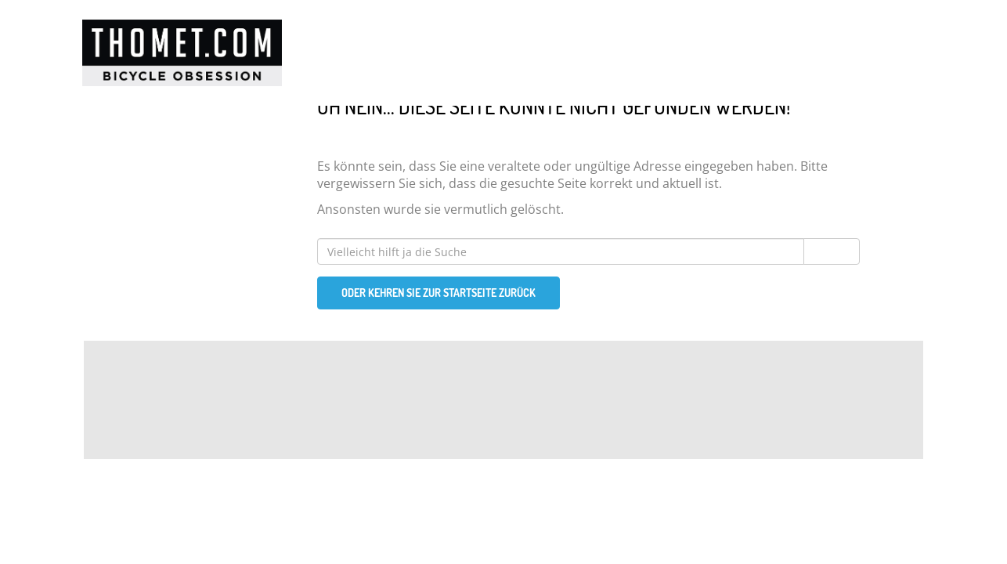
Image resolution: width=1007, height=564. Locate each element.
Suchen (832, 251)
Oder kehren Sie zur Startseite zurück (438, 292)
